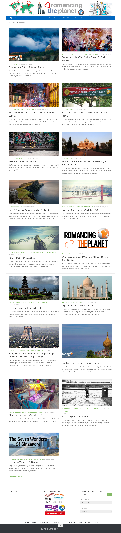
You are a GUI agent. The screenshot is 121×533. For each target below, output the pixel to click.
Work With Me (68, 18)
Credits (96, 522)
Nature (25, 252)
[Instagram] (54, 529)
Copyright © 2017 (59, 522)
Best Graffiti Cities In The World (23, 161)
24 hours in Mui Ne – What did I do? (25, 415)
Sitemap (87, 522)
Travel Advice (29, 109)
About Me (24, 18)
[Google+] (48, 529)
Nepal (89, 409)
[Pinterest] (51, 529)
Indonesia (16, 302)
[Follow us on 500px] (57, 529)
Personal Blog (14, 412)
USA (92, 207)
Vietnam (41, 412)
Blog (20, 252)
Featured (42, 18)
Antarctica (13, 252)
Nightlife (79, 54)
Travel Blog (19, 158)
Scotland (18, 207)
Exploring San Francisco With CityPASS (80, 210)
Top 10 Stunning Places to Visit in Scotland (29, 210)
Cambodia (65, 409)
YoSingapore (38, 459)
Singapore (28, 459)
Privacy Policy (45, 522)
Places (17, 64)
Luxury (78, 302)
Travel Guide (51, 252)
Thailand (93, 54)
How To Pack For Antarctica (22, 258)
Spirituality (45, 302)
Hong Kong (74, 409)
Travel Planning (54, 18)
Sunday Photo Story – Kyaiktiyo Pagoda (80, 363)
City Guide (12, 109)
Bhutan (11, 64)
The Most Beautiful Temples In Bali (25, 308)
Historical (66, 302)
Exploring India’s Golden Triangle (77, 305)
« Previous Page (15, 476)
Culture (12, 350)
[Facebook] (42, 529)
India (63, 109)
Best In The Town (68, 54)
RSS (80, 522)
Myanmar (65, 360)
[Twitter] (45, 529)
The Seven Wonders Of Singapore (25, 462)
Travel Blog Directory (30, 522)
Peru (64, 254)
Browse (32, 18)
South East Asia (33, 302)
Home (17, 18)
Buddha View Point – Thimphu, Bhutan (27, 67)
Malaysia (82, 409)
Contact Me (79, 18)
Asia (10, 302)
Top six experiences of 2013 (75, 416)
